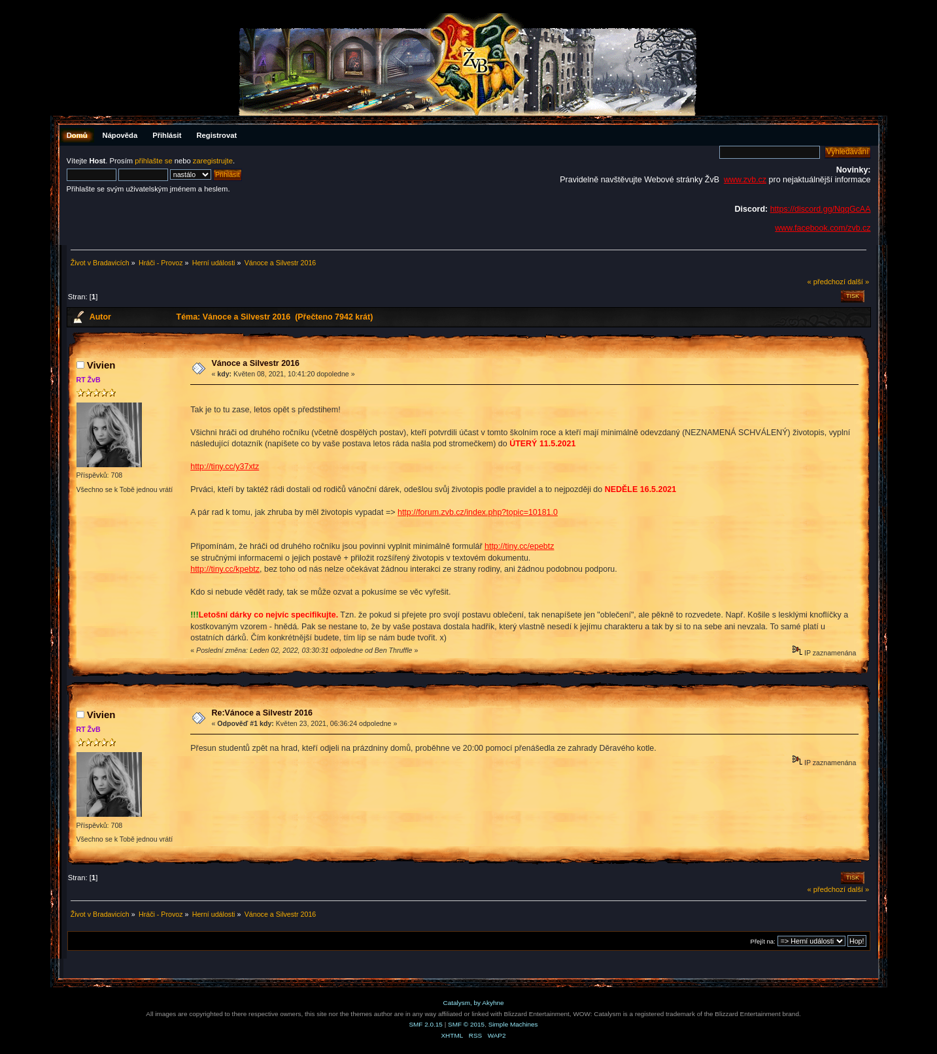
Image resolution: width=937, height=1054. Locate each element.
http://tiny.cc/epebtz (519, 546)
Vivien (101, 365)
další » (858, 282)
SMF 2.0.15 (426, 1024)
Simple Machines (513, 1024)
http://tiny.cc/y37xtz (224, 466)
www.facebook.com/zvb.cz (822, 228)
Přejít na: (763, 941)
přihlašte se (153, 161)
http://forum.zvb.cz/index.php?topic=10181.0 (478, 512)
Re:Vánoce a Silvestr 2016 (262, 712)
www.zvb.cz (745, 179)
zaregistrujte (213, 161)
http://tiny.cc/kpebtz (225, 569)
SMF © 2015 (466, 1024)
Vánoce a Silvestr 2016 (255, 363)
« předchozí (826, 282)
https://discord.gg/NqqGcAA (820, 209)
